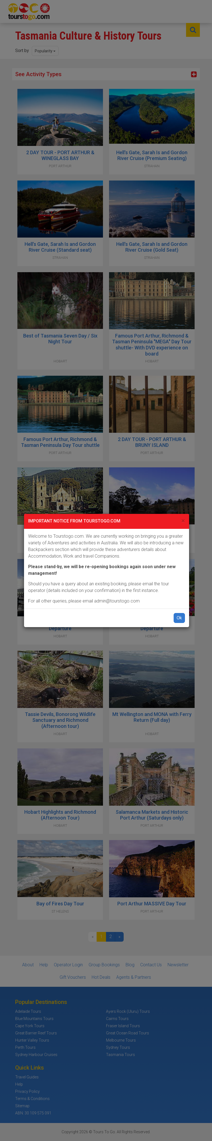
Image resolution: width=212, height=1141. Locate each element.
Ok (179, 617)
